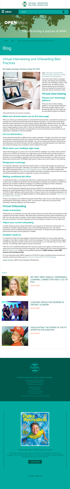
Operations (56, 74)
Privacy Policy (31, 396)
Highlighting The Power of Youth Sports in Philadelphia (48, 328)
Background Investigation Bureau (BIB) (33, 169)
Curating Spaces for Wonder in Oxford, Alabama (47, 303)
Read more (35, 286)
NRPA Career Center (11, 250)
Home (6, 41)
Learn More (35, 462)
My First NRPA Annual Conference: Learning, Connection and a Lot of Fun (49, 279)
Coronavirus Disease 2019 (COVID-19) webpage (41, 257)
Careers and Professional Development (54, 75)
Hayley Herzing (8, 260)
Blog (12, 41)
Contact (23, 396)
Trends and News (47, 74)
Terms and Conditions (42, 396)
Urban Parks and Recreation (54, 73)
